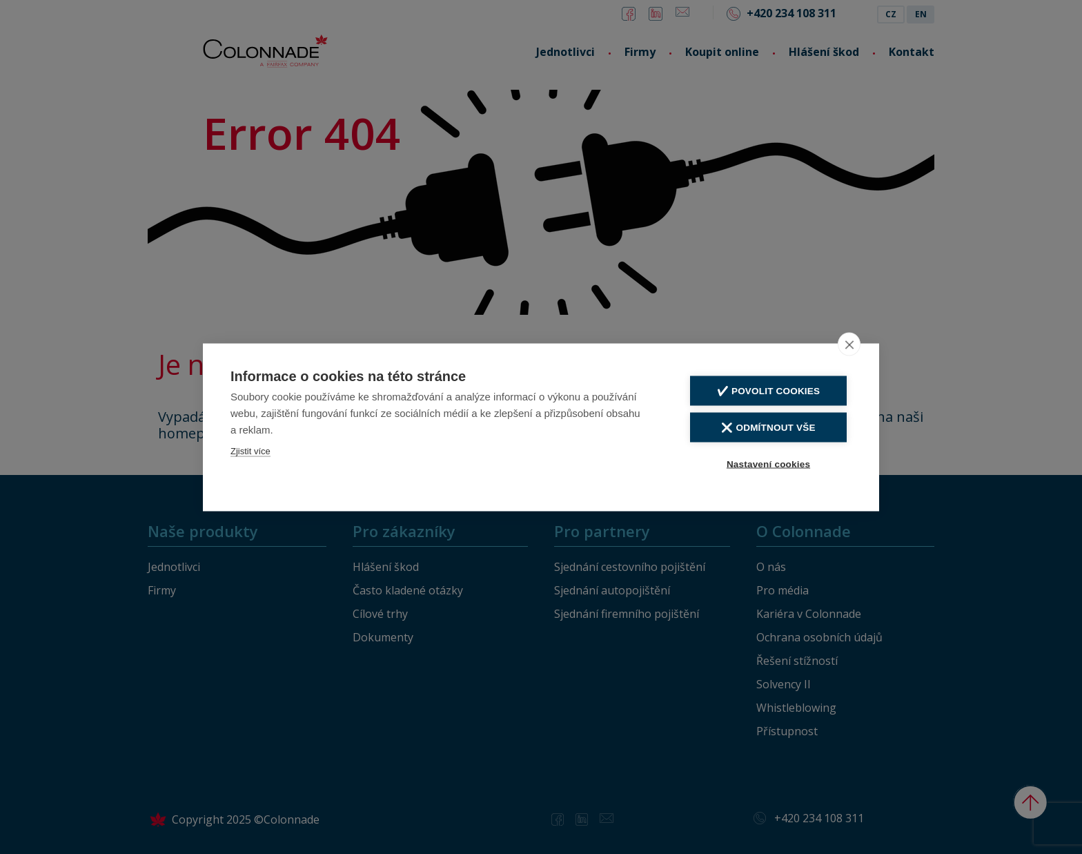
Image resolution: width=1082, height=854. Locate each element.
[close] (849, 344)
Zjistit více (250, 450)
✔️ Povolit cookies (768, 390)
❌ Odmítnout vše (768, 427)
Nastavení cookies (768, 463)
